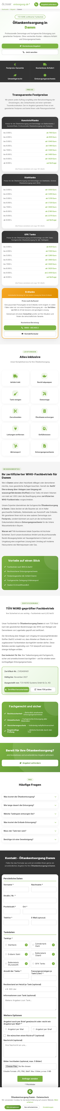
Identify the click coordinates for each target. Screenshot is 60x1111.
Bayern (13, 9)
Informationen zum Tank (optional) (20, 996)
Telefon (8, 918)
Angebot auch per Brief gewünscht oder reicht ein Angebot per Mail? (27, 1023)
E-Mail (38, 918)
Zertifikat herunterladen (16, 690)
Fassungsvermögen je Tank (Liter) (41, 973)
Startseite (5, 9)
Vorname (9, 885)
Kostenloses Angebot (30, 46)
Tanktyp (8, 939)
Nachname (37, 885)
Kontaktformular (30, 335)
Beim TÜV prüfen (43, 690)
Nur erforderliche (31, 1107)
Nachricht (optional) (13, 1041)
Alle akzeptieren (13, 1107)
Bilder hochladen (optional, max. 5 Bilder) (23, 1062)
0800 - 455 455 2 (30, 329)
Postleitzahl (10, 907)
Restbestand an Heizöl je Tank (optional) (22, 985)
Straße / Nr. (10, 896)
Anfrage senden (30, 1079)
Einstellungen (48, 1107)
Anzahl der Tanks (12, 972)
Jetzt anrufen (30, 53)
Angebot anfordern (48, 4)
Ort (25, 907)
